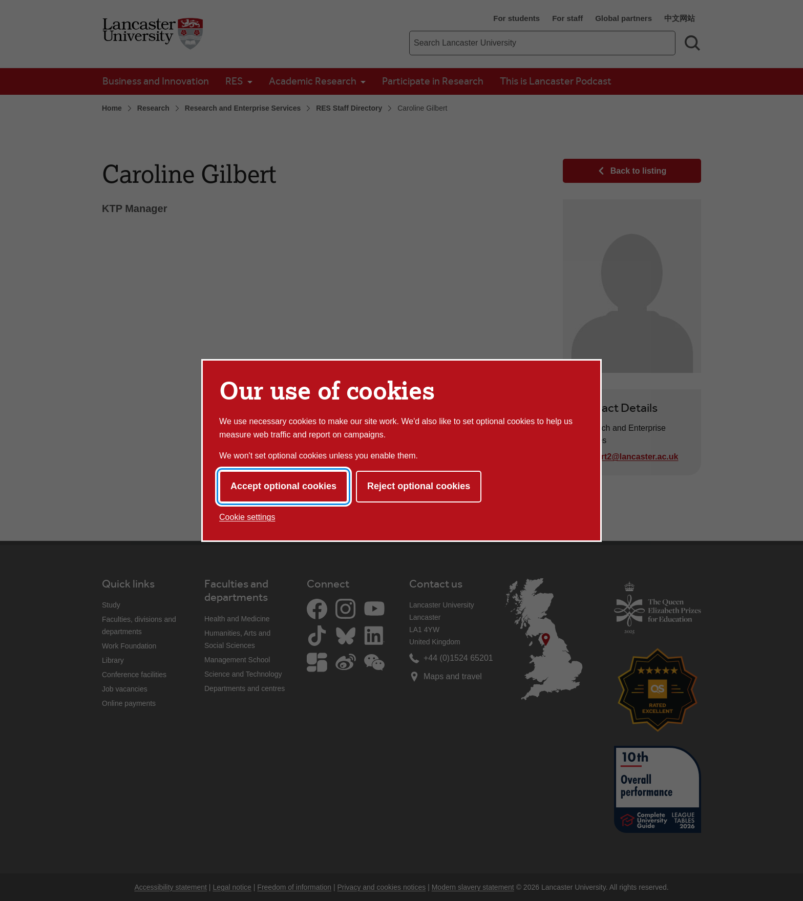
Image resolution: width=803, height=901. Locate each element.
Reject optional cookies (418, 486)
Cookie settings (247, 517)
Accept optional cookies (283, 486)
